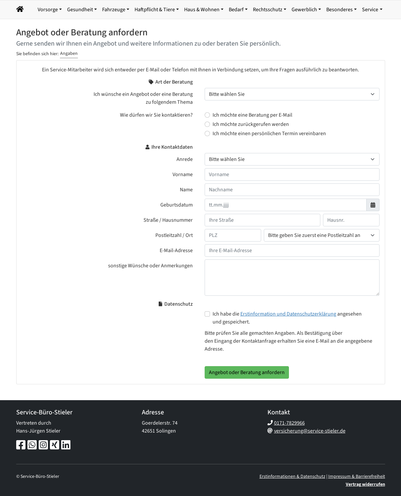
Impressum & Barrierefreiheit (356, 476)
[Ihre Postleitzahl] (233, 235)
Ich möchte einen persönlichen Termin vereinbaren (269, 133)
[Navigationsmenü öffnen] (21, 9)
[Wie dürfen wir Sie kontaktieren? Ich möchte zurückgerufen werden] (207, 124)
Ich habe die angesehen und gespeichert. (287, 317)
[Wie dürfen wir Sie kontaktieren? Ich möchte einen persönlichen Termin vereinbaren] (207, 133)
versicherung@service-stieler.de (309, 431)
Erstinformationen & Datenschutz (292, 476)
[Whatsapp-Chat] (32, 445)
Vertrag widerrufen (365, 484)
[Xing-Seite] (54, 445)
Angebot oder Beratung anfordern (247, 372)
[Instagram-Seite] (43, 445)
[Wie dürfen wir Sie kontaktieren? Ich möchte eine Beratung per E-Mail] (207, 115)
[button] (35, 9)
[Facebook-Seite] (20, 445)
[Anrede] (292, 159)
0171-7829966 (289, 423)
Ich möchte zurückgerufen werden (251, 124)
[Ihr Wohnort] (322, 235)
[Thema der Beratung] (292, 94)
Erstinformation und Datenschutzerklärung (288, 314)
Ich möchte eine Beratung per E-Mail (252, 115)
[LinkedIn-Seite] (65, 445)
